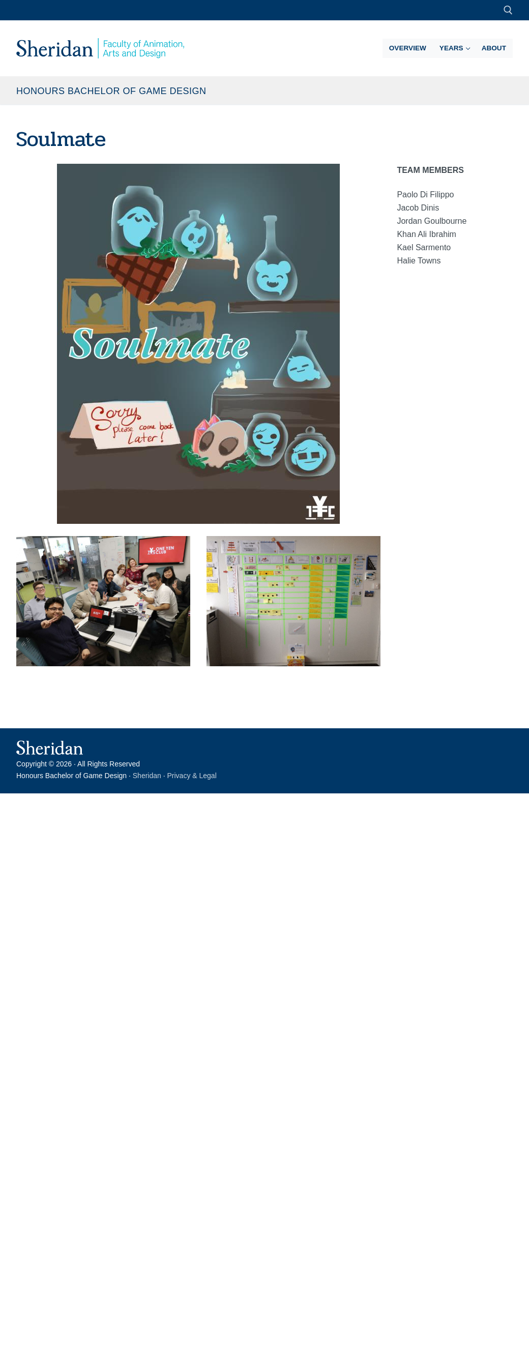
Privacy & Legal (192, 776)
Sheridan (147, 776)
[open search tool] (508, 10)
